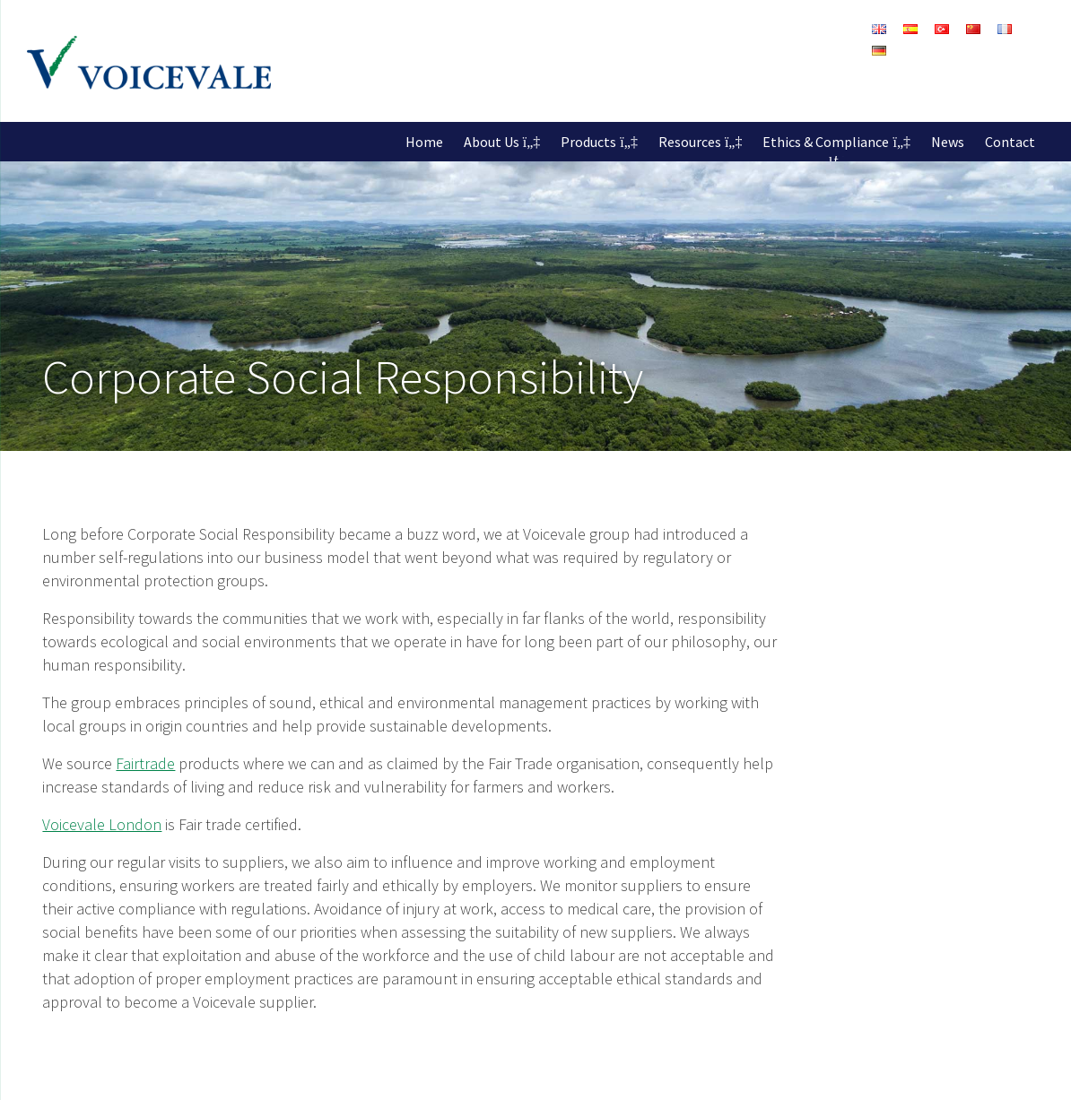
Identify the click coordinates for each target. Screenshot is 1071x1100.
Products (588, 142)
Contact (1010, 142)
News (947, 142)
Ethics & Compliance (825, 142)
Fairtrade (145, 763)
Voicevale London (101, 824)
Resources (689, 142)
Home (424, 142)
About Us (491, 142)
